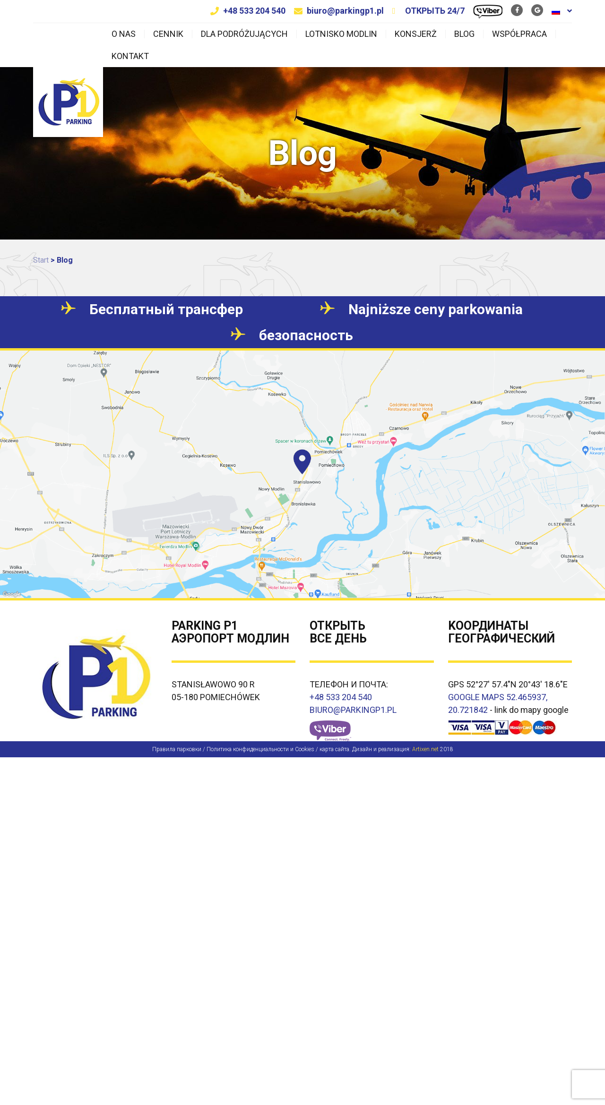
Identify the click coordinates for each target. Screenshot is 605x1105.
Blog (464, 34)
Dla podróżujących (244, 34)
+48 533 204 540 (254, 11)
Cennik (168, 34)
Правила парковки (176, 749)
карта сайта (334, 749)
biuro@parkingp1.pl (345, 11)
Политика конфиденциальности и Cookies (260, 749)
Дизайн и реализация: (395, 749)
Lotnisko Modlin (341, 34)
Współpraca (519, 34)
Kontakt (130, 56)
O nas (124, 34)
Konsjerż (416, 34)
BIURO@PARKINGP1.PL (353, 710)
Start (41, 260)
